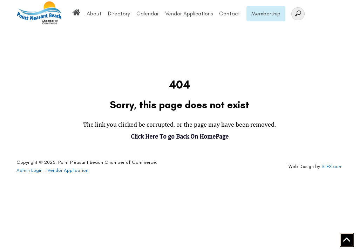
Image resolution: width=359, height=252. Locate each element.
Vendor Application (67, 170)
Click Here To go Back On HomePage (180, 136)
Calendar (147, 13)
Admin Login (29, 170)
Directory (119, 13)
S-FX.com (332, 166)
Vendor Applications (189, 13)
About (94, 13)
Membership (265, 13)
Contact (229, 13)
